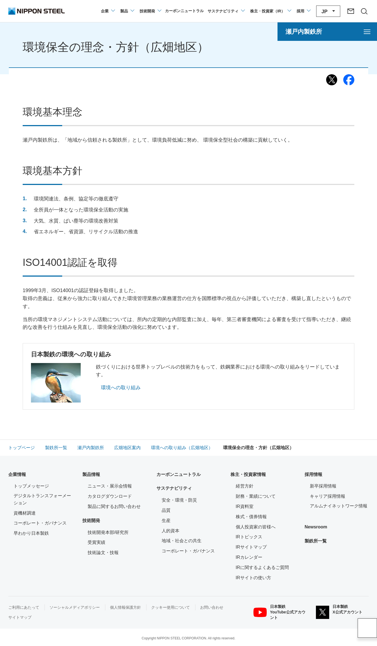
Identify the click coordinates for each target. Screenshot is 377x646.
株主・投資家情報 (248, 474)
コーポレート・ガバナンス (40, 523)
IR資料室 (244, 506)
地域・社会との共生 (181, 540)
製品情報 (91, 474)
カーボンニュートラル (178, 474)
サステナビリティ (174, 488)
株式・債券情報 (251, 516)
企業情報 (17, 474)
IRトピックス (249, 536)
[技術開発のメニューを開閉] (150, 11)
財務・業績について (256, 496)
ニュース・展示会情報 (110, 486)
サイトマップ (20, 617)
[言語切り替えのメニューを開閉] (328, 11)
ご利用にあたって (23, 607)
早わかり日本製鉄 (31, 533)
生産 (166, 520)
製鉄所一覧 (316, 541)
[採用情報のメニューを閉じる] (303, 11)
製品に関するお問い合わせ (114, 506)
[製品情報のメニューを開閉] (127, 11)
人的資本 (170, 530)
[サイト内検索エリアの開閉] (364, 11)
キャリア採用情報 (327, 496)
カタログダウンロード (110, 496)
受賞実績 (96, 542)
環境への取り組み (121, 387)
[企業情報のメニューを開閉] (107, 11)
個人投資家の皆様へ (256, 527)
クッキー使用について (170, 607)
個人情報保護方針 (125, 607)
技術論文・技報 (103, 552)
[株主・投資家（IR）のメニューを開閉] (270, 11)
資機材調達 (25, 513)
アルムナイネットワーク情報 (339, 505)
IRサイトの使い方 (253, 577)
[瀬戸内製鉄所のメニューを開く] (327, 31)
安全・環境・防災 (179, 500)
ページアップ (367, 628)
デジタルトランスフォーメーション (42, 499)
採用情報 (313, 474)
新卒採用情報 (323, 486)
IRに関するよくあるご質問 (262, 567)
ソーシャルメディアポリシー (74, 607)
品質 (166, 510)
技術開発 (91, 520)
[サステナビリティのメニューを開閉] (226, 11)
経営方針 (244, 486)
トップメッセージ (31, 486)
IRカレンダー (249, 557)
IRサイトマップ (251, 547)
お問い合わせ (211, 607)
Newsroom (316, 527)
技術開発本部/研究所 (108, 532)
